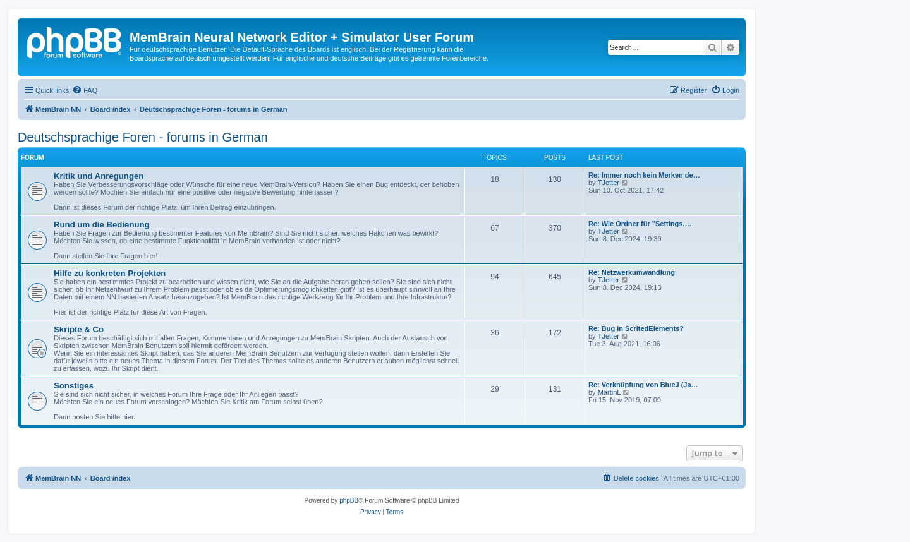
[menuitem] (84, 90)
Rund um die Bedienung (102, 224)
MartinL (609, 392)
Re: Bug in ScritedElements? (636, 328)
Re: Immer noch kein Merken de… (644, 175)
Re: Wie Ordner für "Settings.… (639, 223)
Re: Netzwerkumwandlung (631, 272)
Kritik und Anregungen (98, 176)
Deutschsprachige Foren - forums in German (143, 137)
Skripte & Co (79, 329)
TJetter (608, 182)
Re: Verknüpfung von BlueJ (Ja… (643, 384)
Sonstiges (74, 385)
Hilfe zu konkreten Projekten (110, 273)
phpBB (348, 500)
